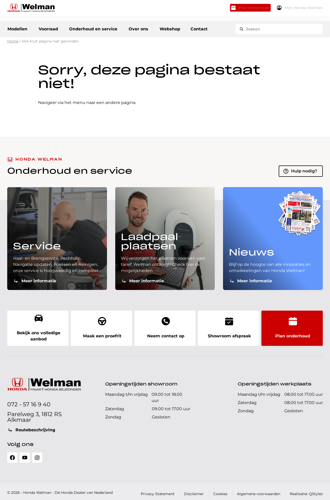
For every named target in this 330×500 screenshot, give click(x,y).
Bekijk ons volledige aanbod (38, 327)
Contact (208, 28)
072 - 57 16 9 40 (29, 400)
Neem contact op (165, 327)
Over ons (146, 28)
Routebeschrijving (35, 425)
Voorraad (51, 28)
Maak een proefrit (101, 327)
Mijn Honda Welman (301, 9)
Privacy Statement (158, 489)
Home (12, 44)
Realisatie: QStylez (306, 489)
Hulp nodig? (304, 173)
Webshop (180, 28)
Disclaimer (194, 489)
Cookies (220, 489)
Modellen (17, 28)
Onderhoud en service (98, 28)
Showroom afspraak (228, 327)
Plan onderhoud (242, 9)
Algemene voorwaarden (258, 489)
